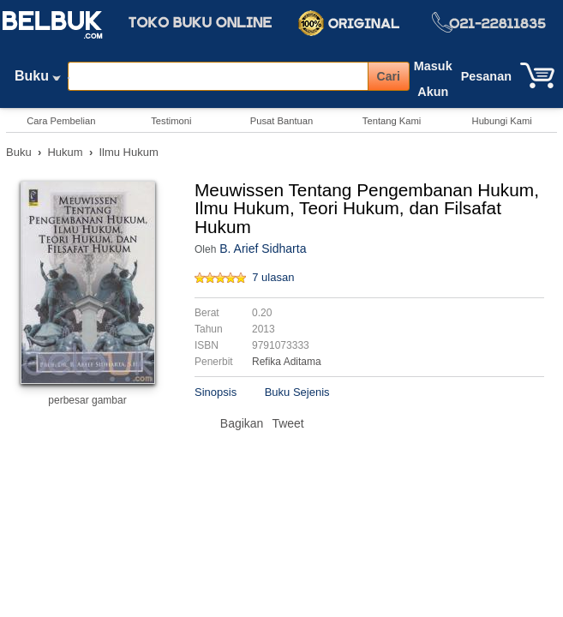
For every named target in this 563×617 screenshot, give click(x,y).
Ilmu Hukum (128, 152)
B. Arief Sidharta (262, 248)
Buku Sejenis (297, 392)
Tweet (287, 423)
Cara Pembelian (61, 121)
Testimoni (171, 121)
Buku (38, 80)
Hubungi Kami (502, 121)
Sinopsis (216, 392)
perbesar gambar (87, 400)
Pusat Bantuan (281, 121)
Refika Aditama (286, 362)
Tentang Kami (391, 121)
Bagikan (242, 423)
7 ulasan (273, 277)
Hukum (64, 152)
